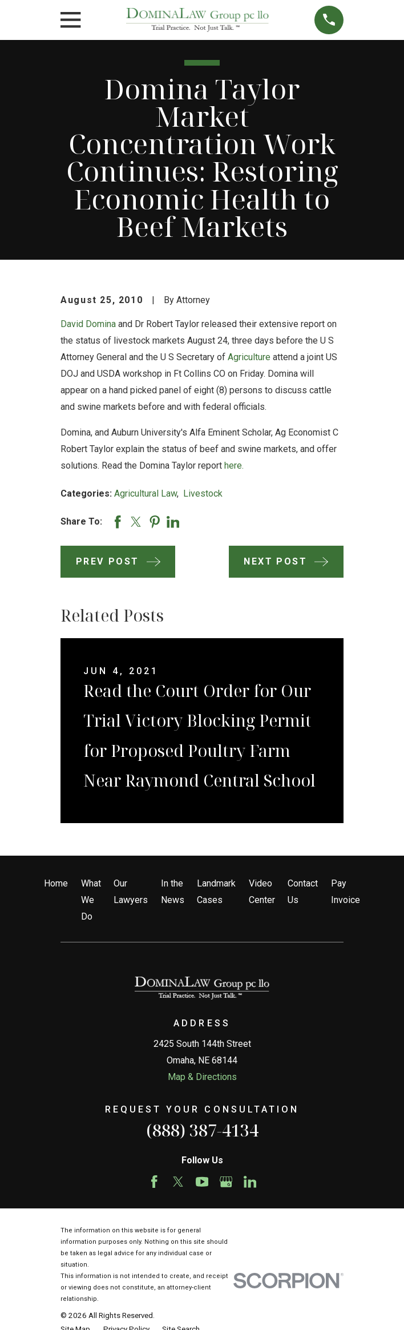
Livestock (203, 493)
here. (234, 465)
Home (56, 883)
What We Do (91, 900)
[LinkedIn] (250, 1181)
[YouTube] (202, 1181)
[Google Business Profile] (226, 1181)
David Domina (88, 324)
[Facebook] (154, 1181)
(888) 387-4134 (202, 1130)
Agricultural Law (145, 493)
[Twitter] (178, 1181)
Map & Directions (202, 1076)
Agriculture (249, 357)
